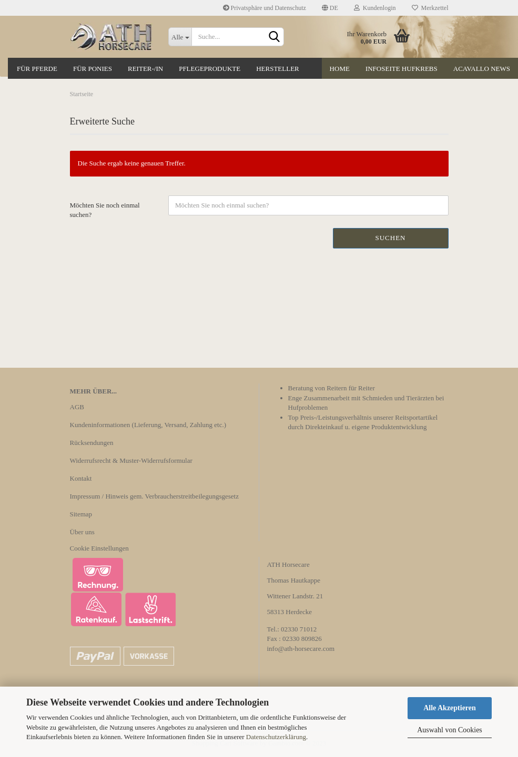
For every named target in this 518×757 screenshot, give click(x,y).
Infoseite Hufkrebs (401, 68)
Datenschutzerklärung (276, 737)
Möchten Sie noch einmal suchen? (105, 210)
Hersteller (277, 68)
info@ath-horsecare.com (301, 648)
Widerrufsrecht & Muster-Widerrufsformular (131, 460)
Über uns (82, 532)
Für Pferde (37, 68)
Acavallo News (481, 68)
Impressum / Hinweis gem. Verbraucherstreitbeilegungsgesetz (154, 496)
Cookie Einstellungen (99, 548)
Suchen (390, 238)
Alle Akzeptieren (449, 708)
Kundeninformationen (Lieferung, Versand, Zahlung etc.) (148, 425)
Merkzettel (430, 8)
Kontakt (81, 478)
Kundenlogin (375, 8)
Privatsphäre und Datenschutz (264, 8)
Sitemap (81, 514)
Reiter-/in (145, 68)
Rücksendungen (92, 443)
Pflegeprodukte (209, 68)
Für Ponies (92, 68)
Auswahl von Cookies (449, 730)
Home (340, 68)
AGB (77, 407)
